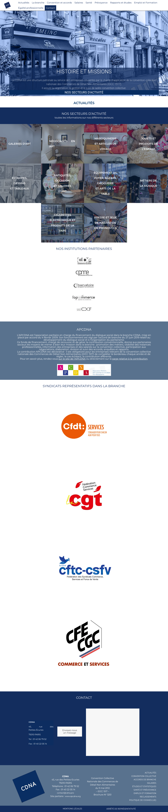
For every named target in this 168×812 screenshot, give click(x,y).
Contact (50, 8)
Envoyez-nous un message (69, 731)
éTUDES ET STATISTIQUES (144, 786)
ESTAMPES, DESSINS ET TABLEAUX (19, 183)
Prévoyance (101, 2)
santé (137, 790)
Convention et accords (59, 2)
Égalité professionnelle (30, 8)
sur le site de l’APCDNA (72, 358)
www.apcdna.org (73, 796)
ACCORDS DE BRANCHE (145, 779)
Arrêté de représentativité (121, 809)
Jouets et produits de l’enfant (148, 144)
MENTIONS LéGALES (72, 809)
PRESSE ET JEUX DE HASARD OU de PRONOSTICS (105, 223)
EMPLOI (137, 793)
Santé (89, 2)
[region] (84, 53)
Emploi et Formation (145, 2)
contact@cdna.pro (65, 793)
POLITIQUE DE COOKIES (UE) (142, 800)
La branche (38, 2)
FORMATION (150, 793)
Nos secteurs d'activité (84, 92)
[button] (84, 53)
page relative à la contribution (130, 358)
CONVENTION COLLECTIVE (143, 776)
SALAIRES (151, 783)
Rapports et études (121, 2)
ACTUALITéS (150, 773)
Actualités (23, 2)
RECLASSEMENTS (148, 797)
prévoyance (149, 790)
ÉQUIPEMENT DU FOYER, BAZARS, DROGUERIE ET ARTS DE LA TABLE (105, 183)
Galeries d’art (19, 143)
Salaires (79, 2)
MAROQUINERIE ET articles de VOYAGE (105, 144)
